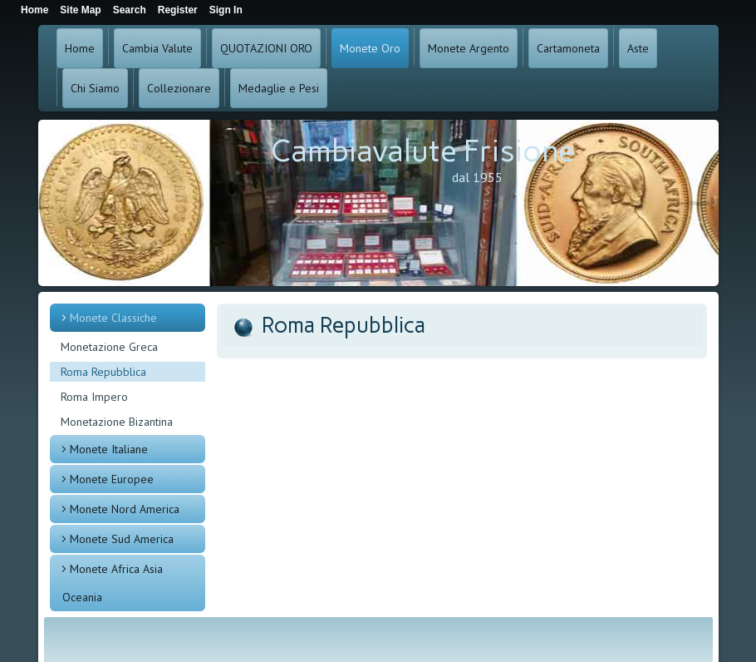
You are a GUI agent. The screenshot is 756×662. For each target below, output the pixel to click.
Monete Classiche (113, 317)
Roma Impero (94, 396)
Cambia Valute (157, 48)
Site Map (80, 10)
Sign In (226, 10)
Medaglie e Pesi (278, 88)
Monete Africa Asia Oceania (112, 583)
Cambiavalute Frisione (423, 151)
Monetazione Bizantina (117, 421)
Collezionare (179, 88)
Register (178, 10)
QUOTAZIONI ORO (266, 48)
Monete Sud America (122, 538)
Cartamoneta (568, 48)
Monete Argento (468, 48)
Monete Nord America (124, 508)
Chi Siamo (95, 88)
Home (80, 48)
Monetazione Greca (109, 346)
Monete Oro (370, 48)
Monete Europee (112, 479)
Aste (638, 48)
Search (129, 10)
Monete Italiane (109, 449)
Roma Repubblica (103, 371)
